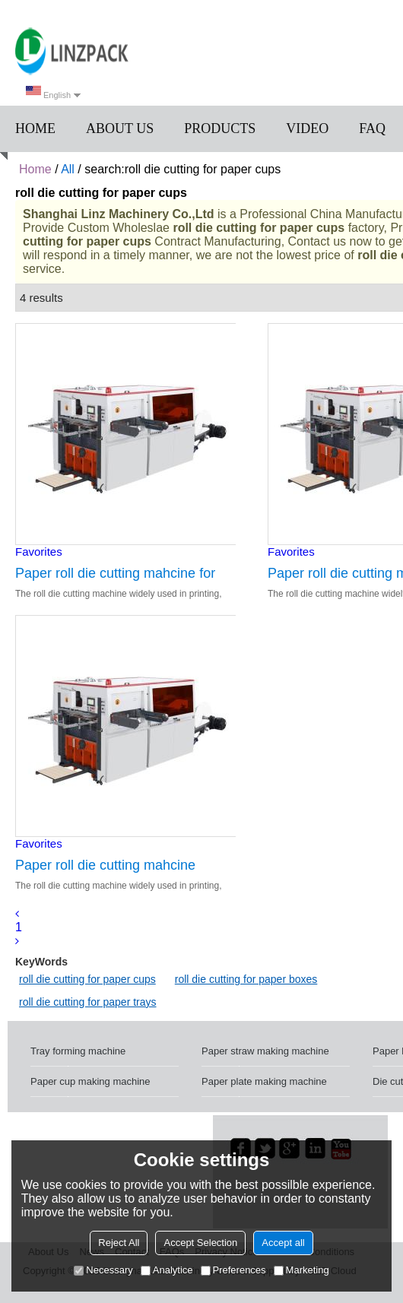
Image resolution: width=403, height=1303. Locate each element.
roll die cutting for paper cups (87, 979)
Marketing (301, 1270)
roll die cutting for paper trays (88, 1002)
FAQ (372, 128)
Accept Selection (200, 1242)
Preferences (233, 1270)
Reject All (118, 1242)
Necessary (103, 1270)
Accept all (283, 1242)
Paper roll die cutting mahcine (105, 865)
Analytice (167, 1270)
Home (35, 128)
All (68, 169)
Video (307, 128)
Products (219, 128)
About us (120, 128)
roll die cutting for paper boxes (246, 979)
